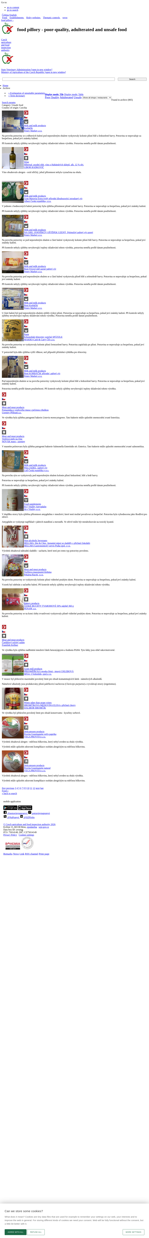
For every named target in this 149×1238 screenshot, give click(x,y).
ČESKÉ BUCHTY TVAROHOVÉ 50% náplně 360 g (49, 606)
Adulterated (66, 97)
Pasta (26, 334)
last (42, 788)
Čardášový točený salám (13, 642)
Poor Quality (52, 97)
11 (31, 788)
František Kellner (10, 645)
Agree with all (15, 1232)
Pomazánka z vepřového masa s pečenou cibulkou (25, 410)
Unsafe (77, 97)
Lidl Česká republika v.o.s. (36, 470)
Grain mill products (33, 668)
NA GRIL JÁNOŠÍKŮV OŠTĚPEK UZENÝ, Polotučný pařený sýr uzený (58, 232)
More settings (133, 1232)
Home (5, 85)
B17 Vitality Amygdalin (35, 506)
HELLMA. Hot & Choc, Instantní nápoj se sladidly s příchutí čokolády (57, 543)
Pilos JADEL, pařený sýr (35, 468)
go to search (12, 10)
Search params (9, 102)
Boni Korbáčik (31, 305)
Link (21, 853)
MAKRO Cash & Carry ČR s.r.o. (39, 339)
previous (10, 788)
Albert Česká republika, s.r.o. (37, 201)
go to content (13, 7)
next (38, 788)
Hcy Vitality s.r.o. (32, 509)
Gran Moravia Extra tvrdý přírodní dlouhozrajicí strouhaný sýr (53, 198)
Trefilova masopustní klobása (38, 572)
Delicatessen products (34, 731)
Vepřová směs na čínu (12, 439)
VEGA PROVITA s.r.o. (35, 737)
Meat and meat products (13, 407)
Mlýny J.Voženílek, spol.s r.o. (38, 674)
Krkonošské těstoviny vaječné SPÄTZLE (43, 337)
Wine (26, 162)
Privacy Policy (10, 835)
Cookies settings (26, 835)
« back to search (9, 793)
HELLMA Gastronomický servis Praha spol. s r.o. (47, 546)
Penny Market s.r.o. (33, 131)
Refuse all (36, 1232)
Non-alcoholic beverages (35, 540)
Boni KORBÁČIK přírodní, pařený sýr (42, 373)
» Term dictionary (16, 95)
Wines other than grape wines (38, 702)
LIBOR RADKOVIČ (34, 167)
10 (28, 788)
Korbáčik (28, 128)
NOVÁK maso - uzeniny (13, 441)
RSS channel (31, 853)
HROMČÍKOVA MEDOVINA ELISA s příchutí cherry (50, 705)
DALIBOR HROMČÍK (35, 708)
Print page (44, 853)
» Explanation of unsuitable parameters (26, 93)
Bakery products (31, 603)
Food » (5, 791)
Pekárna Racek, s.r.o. (34, 574)
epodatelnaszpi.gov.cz (38, 827)
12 (34, 788)
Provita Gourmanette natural (37, 768)
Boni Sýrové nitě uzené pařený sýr (40, 269)
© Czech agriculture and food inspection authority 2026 (29, 824)
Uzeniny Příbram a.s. (12, 412)
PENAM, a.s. (30, 608)
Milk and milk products (35, 125)
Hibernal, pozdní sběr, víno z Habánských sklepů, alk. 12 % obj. (54, 164)
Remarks (8, 853)
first (4, 788)
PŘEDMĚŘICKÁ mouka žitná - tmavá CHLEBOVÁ (49, 671)
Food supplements (32, 504)
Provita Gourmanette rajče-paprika (40, 734)
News (16, 853)
